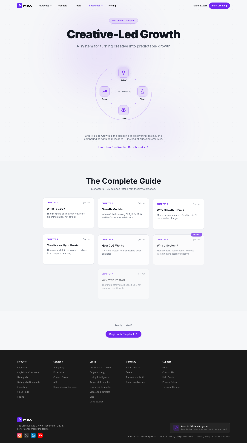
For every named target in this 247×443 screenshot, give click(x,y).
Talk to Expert (199, 5)
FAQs (165, 367)
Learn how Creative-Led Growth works (123, 147)
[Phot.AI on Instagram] (19, 435)
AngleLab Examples (100, 382)
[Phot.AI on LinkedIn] (33, 435)
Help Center (168, 377)
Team (129, 372)
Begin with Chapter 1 (123, 335)
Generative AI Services (65, 387)
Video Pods (23, 392)
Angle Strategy (97, 372)
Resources (96, 5)
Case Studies (96, 401)
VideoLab (22, 387)
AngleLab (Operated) (28, 372)
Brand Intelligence (135, 382)
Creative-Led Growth (100, 367)
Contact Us (168, 372)
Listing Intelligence (99, 377)
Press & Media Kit (135, 377)
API (55, 382)
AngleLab (22, 367)
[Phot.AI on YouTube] (40, 435)
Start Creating (219, 5)
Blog (92, 396)
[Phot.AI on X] (26, 435)
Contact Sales (60, 377)
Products (63, 5)
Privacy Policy (169, 382)
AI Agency (45, 5)
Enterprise (58, 372)
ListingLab (22, 377)
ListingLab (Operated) (28, 382)
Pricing (112, 5)
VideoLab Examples (100, 392)
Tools (79, 5)
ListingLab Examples (100, 387)
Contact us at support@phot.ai (141, 436)
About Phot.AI (133, 367)
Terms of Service (171, 387)
